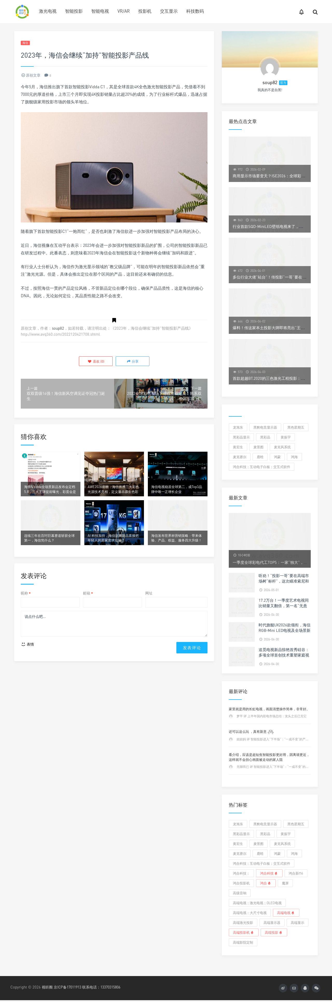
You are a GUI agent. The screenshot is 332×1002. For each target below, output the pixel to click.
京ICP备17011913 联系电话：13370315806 (91, 987)
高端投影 (274, 932)
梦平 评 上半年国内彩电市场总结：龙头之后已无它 (272, 716)
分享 (132, 362)
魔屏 (285, 883)
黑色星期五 (295, 427)
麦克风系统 (282, 447)
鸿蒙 (277, 457)
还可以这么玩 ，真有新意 (251, 731)
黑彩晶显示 (241, 437)
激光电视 (48, 11)
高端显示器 (272, 922)
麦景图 (258, 447)
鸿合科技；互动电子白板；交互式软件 (261, 467)
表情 (27, 657)
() (96, 362)
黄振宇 (286, 437)
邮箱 (88, 604)
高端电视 (286, 913)
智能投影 (74, 11)
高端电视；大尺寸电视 (250, 913)
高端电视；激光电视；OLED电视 (257, 903)
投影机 (144, 11)
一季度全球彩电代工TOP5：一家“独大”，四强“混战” (278, 562)
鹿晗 (260, 457)
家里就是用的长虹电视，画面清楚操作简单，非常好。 (269, 709)
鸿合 (266, 883)
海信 (26, 43)
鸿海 (294, 457)
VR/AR (123, 11)
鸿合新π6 (296, 873)
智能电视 (100, 11)
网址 (149, 604)
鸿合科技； (241, 873)
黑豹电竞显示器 (265, 427)
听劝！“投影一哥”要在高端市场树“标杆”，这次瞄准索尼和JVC (284, 581)
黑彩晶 (265, 437)
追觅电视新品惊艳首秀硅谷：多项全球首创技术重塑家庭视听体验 (284, 655)
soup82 (58, 329)
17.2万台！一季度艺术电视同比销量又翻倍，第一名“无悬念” (284, 605)
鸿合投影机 (241, 883)
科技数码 (195, 11)
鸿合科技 (269, 873)
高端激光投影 (243, 922)
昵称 (26, 604)
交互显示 (169, 11)
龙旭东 (238, 427)
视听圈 (47, 987)
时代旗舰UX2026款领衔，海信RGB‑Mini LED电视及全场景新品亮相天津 (284, 630)
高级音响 (239, 893)
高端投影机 (243, 932)
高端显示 (297, 922)
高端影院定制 (243, 942)
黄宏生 (238, 447)
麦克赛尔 (239, 457)
